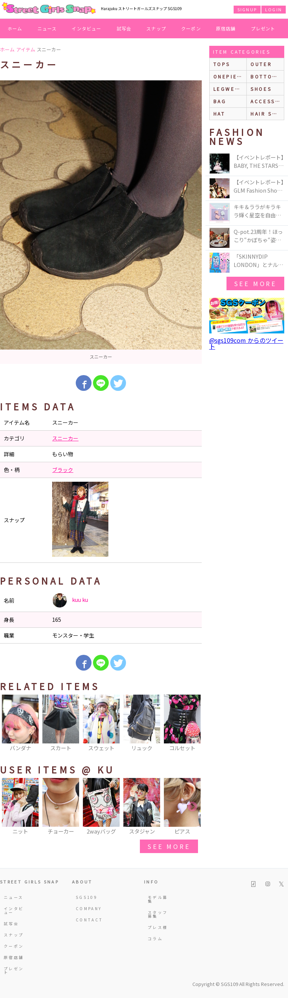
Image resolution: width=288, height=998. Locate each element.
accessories (267, 101)
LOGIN (273, 9)
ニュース (47, 28)
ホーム (15, 28)
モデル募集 (158, 899)
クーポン (191, 28)
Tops (221, 64)
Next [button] (192, 726)
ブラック (62, 469)
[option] (101, 222)
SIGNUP (247, 9)
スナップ (156, 28)
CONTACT (86, 920)
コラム (155, 938)
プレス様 (158, 927)
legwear (228, 89)
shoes (261, 89)
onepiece (229, 76)
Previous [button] (9, 726)
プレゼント (263, 28)
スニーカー (65, 438)
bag (219, 101)
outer (261, 64)
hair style (267, 113)
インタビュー (86, 28)
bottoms (265, 76)
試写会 (124, 28)
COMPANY (86, 908)
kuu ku (70, 600)
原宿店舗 (226, 28)
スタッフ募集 (158, 914)
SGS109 (86, 897)
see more (168, 846)
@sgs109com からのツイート (246, 343)
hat (219, 113)
